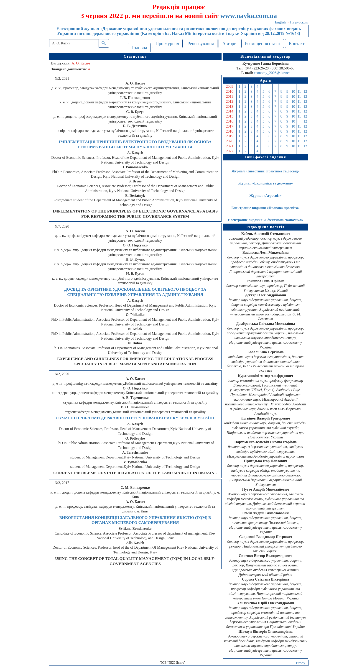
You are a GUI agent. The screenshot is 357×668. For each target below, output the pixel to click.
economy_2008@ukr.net (272, 73)
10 (293, 91)
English (280, 22)
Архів (265, 80)
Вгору (300, 663)
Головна (139, 47)
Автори (229, 43)
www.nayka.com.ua (248, 15)
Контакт (296, 43)
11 (299, 91)
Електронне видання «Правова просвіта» (265, 208)
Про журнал (167, 43)
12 (305, 91)
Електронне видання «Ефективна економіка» (265, 220)
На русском (299, 22)
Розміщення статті (262, 43)
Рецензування (200, 43)
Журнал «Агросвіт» (265, 195)
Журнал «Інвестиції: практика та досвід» (266, 171)
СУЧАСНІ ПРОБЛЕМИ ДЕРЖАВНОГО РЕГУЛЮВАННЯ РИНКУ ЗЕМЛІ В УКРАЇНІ (135, 418)
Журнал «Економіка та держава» (265, 183)
